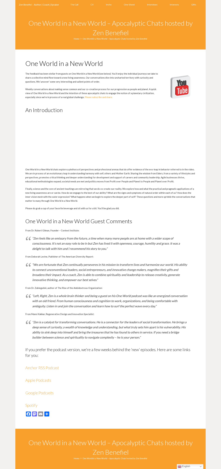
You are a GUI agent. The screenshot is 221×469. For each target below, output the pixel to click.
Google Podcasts (39, 392)
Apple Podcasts (38, 380)
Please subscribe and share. (98, 97)
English (184, 466)
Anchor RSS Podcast (42, 367)
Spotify (31, 405)
